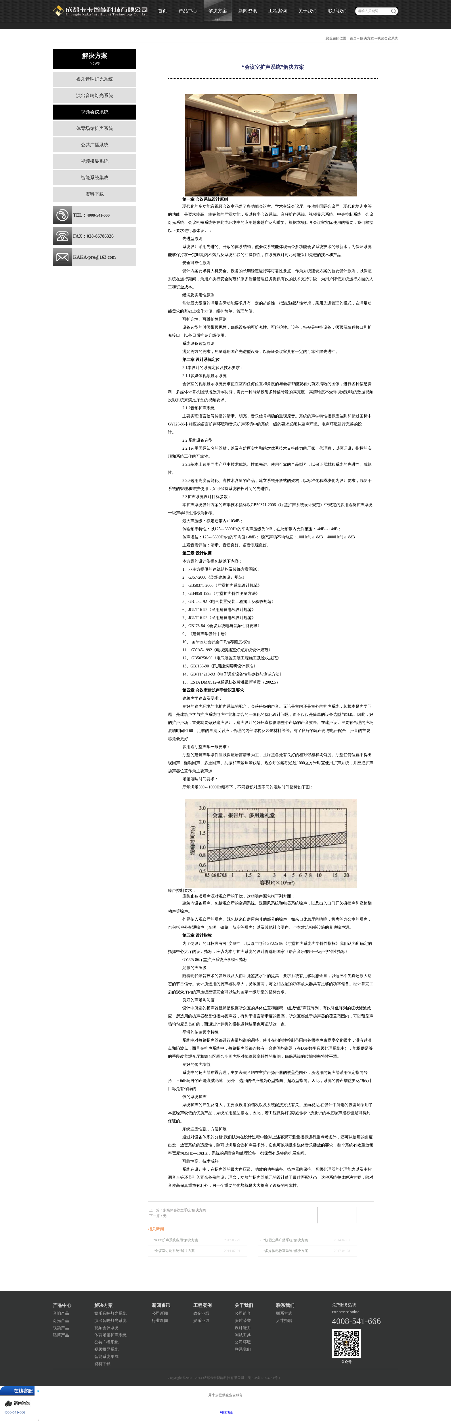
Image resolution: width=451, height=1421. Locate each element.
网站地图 (225, 1412)
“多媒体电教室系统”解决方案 (285, 1251)
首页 (162, 10)
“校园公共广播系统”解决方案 (285, 1240)
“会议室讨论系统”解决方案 (174, 1251)
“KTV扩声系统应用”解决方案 (176, 1240)
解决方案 (367, 38)
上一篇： (177, 1210)
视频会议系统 (387, 38)
